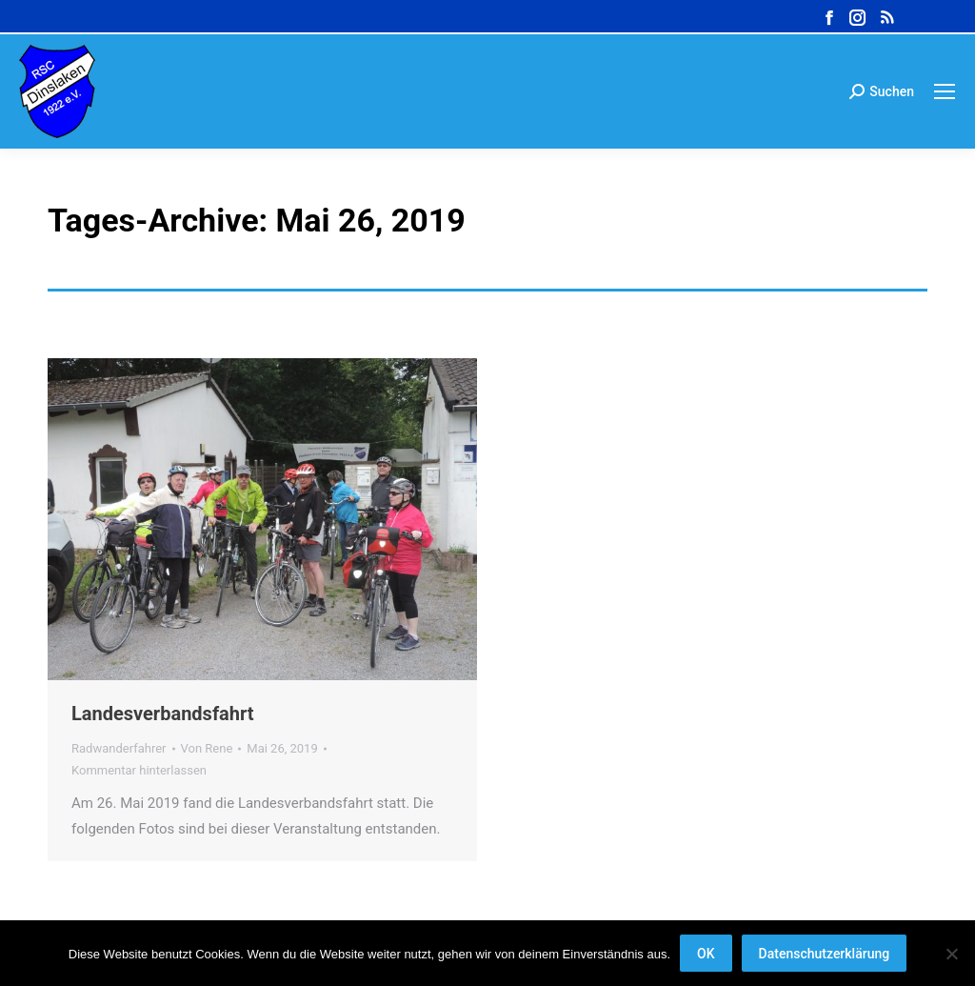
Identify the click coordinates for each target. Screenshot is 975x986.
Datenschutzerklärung (824, 953)
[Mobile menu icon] (944, 91)
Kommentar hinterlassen (139, 770)
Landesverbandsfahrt (162, 713)
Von (207, 748)
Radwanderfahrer (119, 748)
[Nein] (951, 953)
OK (706, 953)
